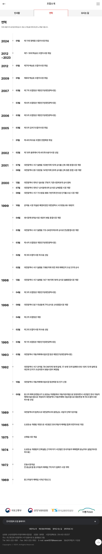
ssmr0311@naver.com (53, 540)
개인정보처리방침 (45, 529)
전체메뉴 (98, 4)
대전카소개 (33, 529)
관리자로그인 (68, 529)
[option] (14, 510)
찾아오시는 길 (57, 529)
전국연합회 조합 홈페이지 (15, 521)
